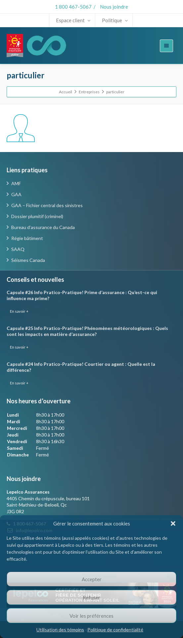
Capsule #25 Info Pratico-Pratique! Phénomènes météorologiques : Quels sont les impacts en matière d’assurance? (87, 331)
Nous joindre (114, 7)
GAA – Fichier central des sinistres (47, 205)
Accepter (92, 579)
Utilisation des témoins (60, 629)
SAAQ (17, 249)
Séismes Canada (28, 260)
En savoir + (19, 311)
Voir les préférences (91, 616)
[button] (173, 523)
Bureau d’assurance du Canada (43, 227)
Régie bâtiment (27, 238)
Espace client (73, 20)
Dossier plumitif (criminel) (37, 216)
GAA (16, 194)
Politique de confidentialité (115, 629)
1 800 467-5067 (73, 7)
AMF (16, 183)
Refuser (91, 597)
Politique (115, 20)
